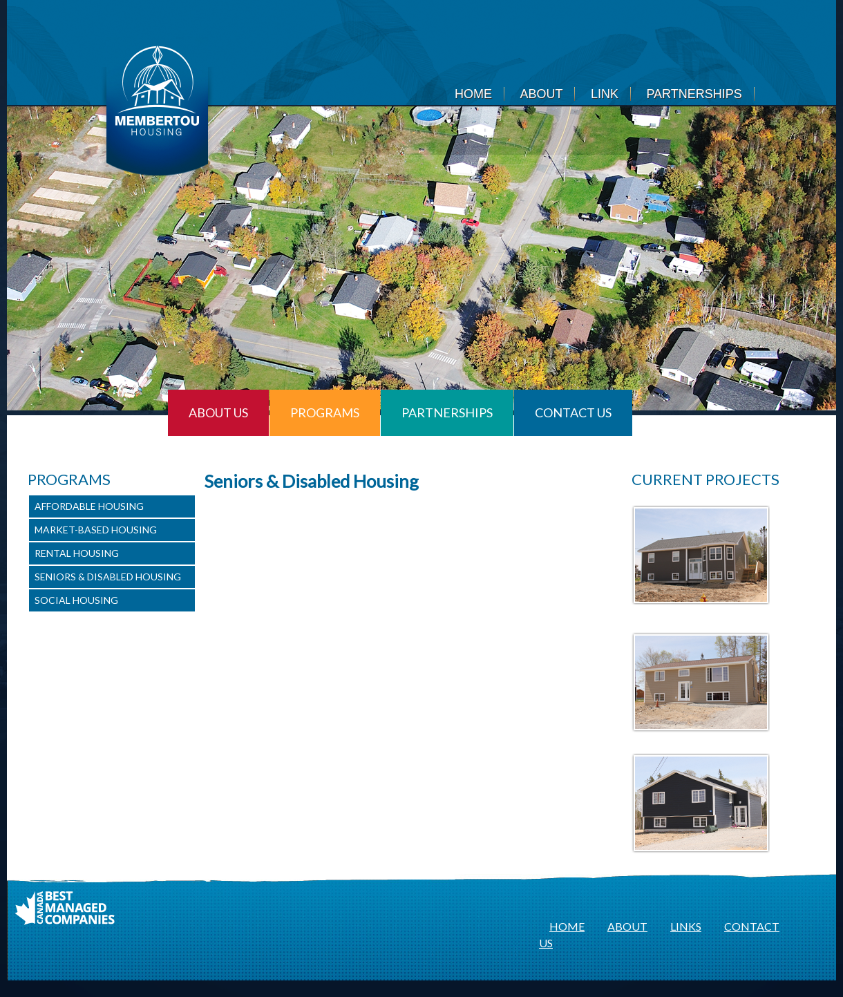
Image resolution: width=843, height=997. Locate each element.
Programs (324, 412)
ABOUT (627, 926)
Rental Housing (77, 553)
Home (473, 94)
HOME (567, 926)
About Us (218, 412)
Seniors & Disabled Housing (108, 576)
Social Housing (76, 600)
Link (604, 94)
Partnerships (693, 94)
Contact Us (573, 412)
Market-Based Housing (96, 529)
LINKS (685, 926)
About (541, 94)
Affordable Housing (89, 506)
